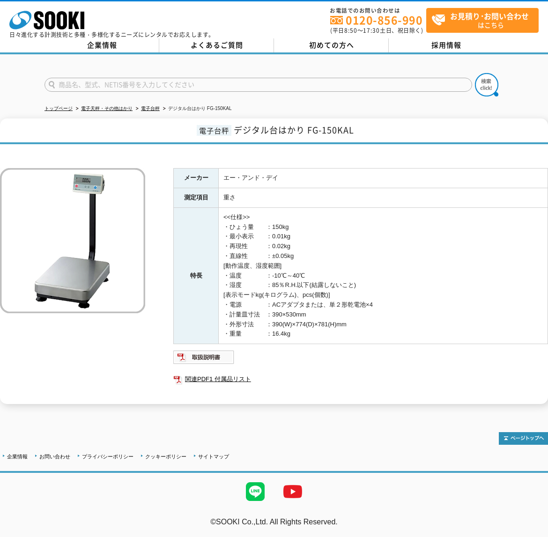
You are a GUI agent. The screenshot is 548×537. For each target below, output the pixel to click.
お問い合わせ (54, 456)
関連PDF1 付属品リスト (218, 379)
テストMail (530, 532)
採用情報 (446, 45)
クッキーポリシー (165, 456)
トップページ (58, 108)
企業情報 (102, 45)
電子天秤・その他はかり (107, 108)
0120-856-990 (384, 20)
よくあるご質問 (217, 45)
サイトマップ (213, 456)
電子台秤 (150, 108)
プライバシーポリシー (107, 456)
